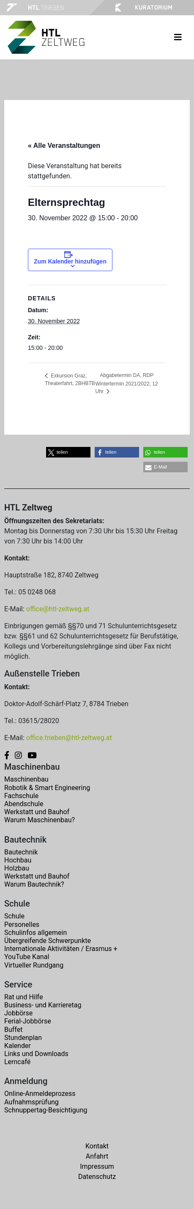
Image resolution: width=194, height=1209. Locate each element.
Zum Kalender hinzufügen (70, 261)
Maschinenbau (26, 779)
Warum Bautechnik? (34, 884)
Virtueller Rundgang (33, 965)
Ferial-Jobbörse (27, 1021)
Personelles (21, 925)
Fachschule (21, 796)
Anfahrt (97, 1156)
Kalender (17, 1046)
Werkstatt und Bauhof (36, 812)
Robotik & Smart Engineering (47, 788)
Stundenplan (23, 1038)
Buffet (13, 1030)
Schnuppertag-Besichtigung (45, 1110)
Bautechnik (21, 852)
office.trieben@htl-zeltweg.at (69, 738)
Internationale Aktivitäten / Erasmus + (60, 949)
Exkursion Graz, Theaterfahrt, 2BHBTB (70, 380)
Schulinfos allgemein (35, 933)
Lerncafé (17, 1062)
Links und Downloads (36, 1054)
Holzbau (16, 868)
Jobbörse (18, 1013)
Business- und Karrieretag (42, 1005)
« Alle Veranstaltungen (64, 145)
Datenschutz (97, 1177)
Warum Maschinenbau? (39, 820)
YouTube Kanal (26, 957)
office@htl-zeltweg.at (57, 609)
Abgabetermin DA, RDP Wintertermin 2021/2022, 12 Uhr (127, 383)
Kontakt (97, 1146)
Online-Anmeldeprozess (40, 1094)
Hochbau (17, 860)
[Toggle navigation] (178, 37)
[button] (68, 452)
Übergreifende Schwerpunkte (47, 941)
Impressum (97, 1166)
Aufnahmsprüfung (31, 1102)
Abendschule (23, 804)
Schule (14, 916)
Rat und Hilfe (23, 997)
